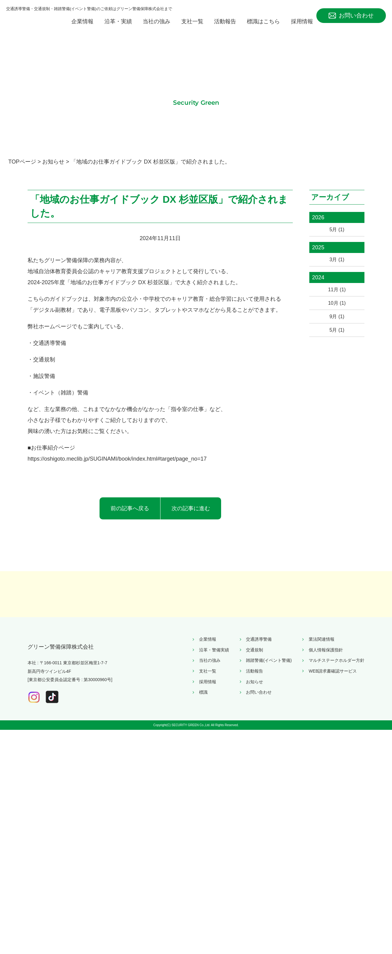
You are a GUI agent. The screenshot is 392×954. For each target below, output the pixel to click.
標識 (203, 905)
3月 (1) (336, 269)
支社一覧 (192, 28)
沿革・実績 (118, 28)
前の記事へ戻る (130, 515)
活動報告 (225, 28)
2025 (318, 256)
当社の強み (156, 28)
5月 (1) (336, 237)
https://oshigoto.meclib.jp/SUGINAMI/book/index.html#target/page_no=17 (117, 465)
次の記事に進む (191, 515)
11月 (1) (337, 300)
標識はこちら (263, 28)
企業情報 (82, 28)
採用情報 (302, 28)
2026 (318, 224)
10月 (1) (337, 316)
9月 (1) (336, 331)
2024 (318, 288)
